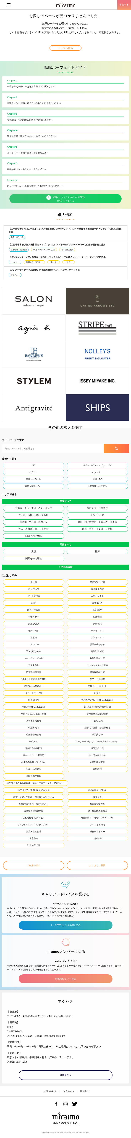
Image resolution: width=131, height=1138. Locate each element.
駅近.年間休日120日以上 (44, 250)
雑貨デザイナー (97, 831)
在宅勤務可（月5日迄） (33, 817)
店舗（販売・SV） (34, 486)
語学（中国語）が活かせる (97, 727)
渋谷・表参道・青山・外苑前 (34, 529)
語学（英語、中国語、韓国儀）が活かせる (33, 797)
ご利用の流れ (34, 865)
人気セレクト (97, 596)
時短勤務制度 (97, 651)
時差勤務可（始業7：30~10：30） (97, 817)
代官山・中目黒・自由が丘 (34, 522)
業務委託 (97, 623)
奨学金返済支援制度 (97, 811)
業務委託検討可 (97, 672)
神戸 (97, 551)
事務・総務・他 (17, 237)
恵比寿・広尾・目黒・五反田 (34, 515)
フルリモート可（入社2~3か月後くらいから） (97, 741)
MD (15, 262)
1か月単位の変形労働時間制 (97, 707)
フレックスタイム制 (33, 658)
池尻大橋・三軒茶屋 (97, 508)
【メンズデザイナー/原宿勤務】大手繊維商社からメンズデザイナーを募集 (44, 270)
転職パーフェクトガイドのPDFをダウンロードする (65, 198)
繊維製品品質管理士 (33, 686)
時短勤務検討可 (97, 658)
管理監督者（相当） (97, 790)
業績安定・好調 (97, 582)
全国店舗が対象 (33, 776)
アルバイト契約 (97, 824)
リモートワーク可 (33, 693)
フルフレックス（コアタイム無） (34, 824)
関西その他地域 (33, 558)
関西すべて (65, 544)
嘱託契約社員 (97, 748)
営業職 (33, 637)
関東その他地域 (33, 536)
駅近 (68, 262)
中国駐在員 (97, 720)
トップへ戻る (65, 48)
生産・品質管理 (33, 769)
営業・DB (97, 479)
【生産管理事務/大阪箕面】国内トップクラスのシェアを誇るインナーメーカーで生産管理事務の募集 (57, 244)
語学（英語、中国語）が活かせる (34, 790)
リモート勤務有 (97, 679)
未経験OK (97, 610)
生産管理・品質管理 (19, 250)
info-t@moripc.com (54, 1035)
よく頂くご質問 (97, 865)
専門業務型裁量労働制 (97, 714)
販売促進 (97, 797)
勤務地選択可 (33, 845)
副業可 (97, 693)
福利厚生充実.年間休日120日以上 (97, 700)
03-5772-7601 (14, 1031)
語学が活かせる (33, 651)
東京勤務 (33, 838)
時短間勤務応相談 (33, 748)
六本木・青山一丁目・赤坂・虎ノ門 (33, 508)
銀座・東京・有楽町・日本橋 (97, 529)
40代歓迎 (33, 741)
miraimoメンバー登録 (65, 979)
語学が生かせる (97, 644)
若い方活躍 (33, 589)
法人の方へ (68, 1091)
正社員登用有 (33, 596)
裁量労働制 (33, 665)
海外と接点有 (33, 610)
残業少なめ (97, 734)
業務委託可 (97, 603)
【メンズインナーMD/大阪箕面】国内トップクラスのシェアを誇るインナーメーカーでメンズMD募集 (57, 257)
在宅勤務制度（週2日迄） (33, 762)
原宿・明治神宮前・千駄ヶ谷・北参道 (97, 522)
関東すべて (65, 501)
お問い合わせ (49, 1091)
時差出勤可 (33, 727)
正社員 (53, 262)
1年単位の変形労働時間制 (33, 679)
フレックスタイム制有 (97, 665)
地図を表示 (65, 1075)
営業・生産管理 (33, 831)
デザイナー (15, 275)
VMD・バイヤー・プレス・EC (97, 465)
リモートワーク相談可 (33, 755)
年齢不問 (97, 769)
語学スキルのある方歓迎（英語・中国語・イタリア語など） (35, 783)
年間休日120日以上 (34, 262)
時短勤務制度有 (97, 804)
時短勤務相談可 (33, 734)
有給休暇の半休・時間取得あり (34, 804)
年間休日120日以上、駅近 (33, 714)
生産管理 (97, 617)
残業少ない (33, 623)
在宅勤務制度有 (97, 762)
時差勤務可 (33, 700)
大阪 (33, 551)
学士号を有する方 (97, 755)
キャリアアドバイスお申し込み (65, 925)
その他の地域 (65, 567)
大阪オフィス (97, 637)
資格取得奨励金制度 (33, 811)
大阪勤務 (97, 838)
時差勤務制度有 (33, 672)
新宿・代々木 (97, 515)
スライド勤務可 (33, 720)
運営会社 (84, 1091)
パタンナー (97, 472)
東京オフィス (97, 630)
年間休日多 (33, 630)
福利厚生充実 (67, 250)
